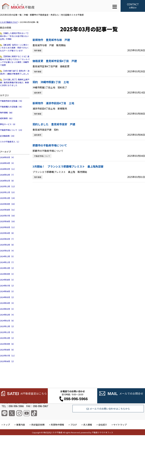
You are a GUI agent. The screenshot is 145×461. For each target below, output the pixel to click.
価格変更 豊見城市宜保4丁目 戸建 (55, 61)
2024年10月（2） (7, 268)
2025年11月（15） (8, 192)
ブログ (73, 424)
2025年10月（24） (8, 198)
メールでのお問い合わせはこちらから (108, 408)
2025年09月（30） (8, 204)
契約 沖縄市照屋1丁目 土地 (51, 82)
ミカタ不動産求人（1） (10, 141)
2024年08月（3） (7, 279)
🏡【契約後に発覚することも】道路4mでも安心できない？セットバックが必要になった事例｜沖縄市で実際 (15, 60)
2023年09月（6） (7, 343)
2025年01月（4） (7, 250)
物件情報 (37, 50)
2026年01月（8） (7, 180)
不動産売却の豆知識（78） (11, 100)
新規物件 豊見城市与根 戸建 (51, 40)
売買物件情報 (57, 424)
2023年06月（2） (7, 361)
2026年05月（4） (7, 157)
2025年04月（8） (7, 233)
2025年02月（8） (7, 244)
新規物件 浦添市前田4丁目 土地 (53, 103)
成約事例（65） (7, 118)
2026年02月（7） (7, 174)
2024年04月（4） (7, 303)
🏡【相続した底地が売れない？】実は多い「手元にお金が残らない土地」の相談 (14, 36)
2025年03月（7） (7, 239)
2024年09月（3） (7, 273)
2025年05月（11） (8, 227)
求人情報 (87, 424)
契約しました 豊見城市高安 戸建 (54, 124)
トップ (6, 424)
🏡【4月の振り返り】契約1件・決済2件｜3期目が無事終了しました (14, 72)
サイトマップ (120, 424)
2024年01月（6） (7, 320)
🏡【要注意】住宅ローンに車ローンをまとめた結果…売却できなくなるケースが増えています (14, 47)
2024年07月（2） (7, 285)
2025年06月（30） (8, 221)
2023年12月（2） (7, 326)
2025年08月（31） (8, 209)
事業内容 (20, 424)
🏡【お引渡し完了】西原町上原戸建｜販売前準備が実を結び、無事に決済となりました (14, 82)
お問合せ (132, 5)
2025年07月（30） (8, 215)
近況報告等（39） (8, 135)
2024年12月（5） (7, 256)
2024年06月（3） (7, 291)
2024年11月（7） (7, 262)
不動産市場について (42, 156)
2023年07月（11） (8, 355)
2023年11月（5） (7, 332)
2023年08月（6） (7, 349)
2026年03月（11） (8, 169)
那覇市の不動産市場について (50, 145)
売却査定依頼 (38, 424)
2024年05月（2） (7, 297)
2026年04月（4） (7, 163)
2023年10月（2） (7, 338)
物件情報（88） (7, 112)
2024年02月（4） (7, 314)
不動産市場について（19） (11, 130)
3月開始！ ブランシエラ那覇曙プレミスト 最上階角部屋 (68, 166)
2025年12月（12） (8, 186)
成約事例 (37, 92)
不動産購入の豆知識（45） (11, 106)
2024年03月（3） (7, 308)
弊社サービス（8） (8, 124)
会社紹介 (102, 424)
